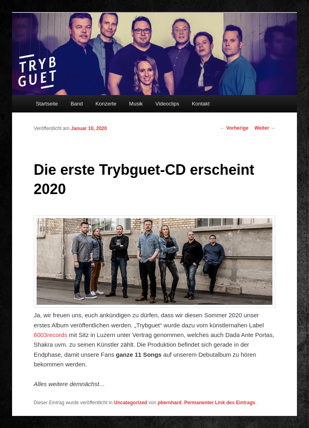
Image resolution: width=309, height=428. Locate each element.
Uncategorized (130, 402)
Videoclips (167, 104)
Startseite (47, 104)
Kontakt (201, 104)
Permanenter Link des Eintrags (219, 402)
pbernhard (169, 402)
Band (76, 104)
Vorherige (234, 128)
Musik (136, 104)
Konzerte (105, 104)
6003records (50, 334)
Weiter (264, 128)
